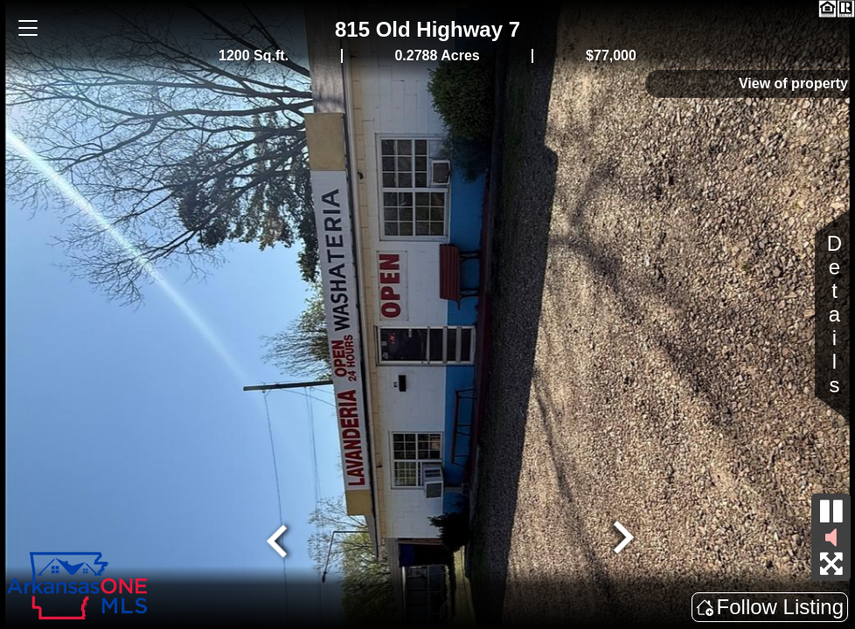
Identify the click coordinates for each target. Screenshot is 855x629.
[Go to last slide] (279, 539)
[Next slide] (621, 539)
